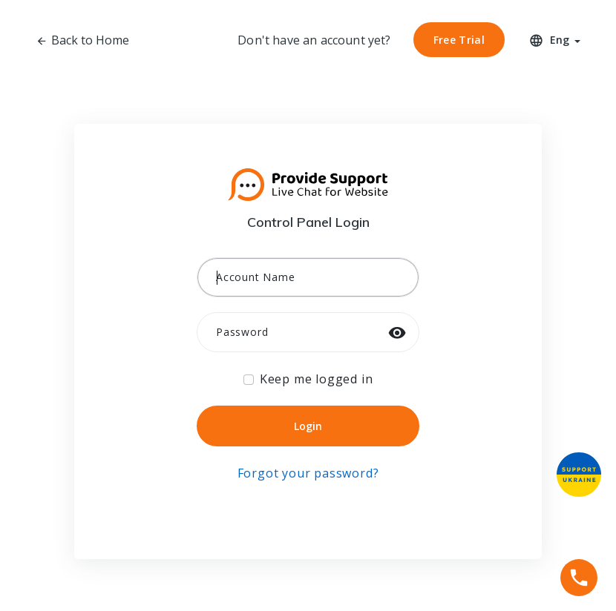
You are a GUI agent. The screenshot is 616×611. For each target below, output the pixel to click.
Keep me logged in (316, 379)
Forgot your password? (308, 473)
